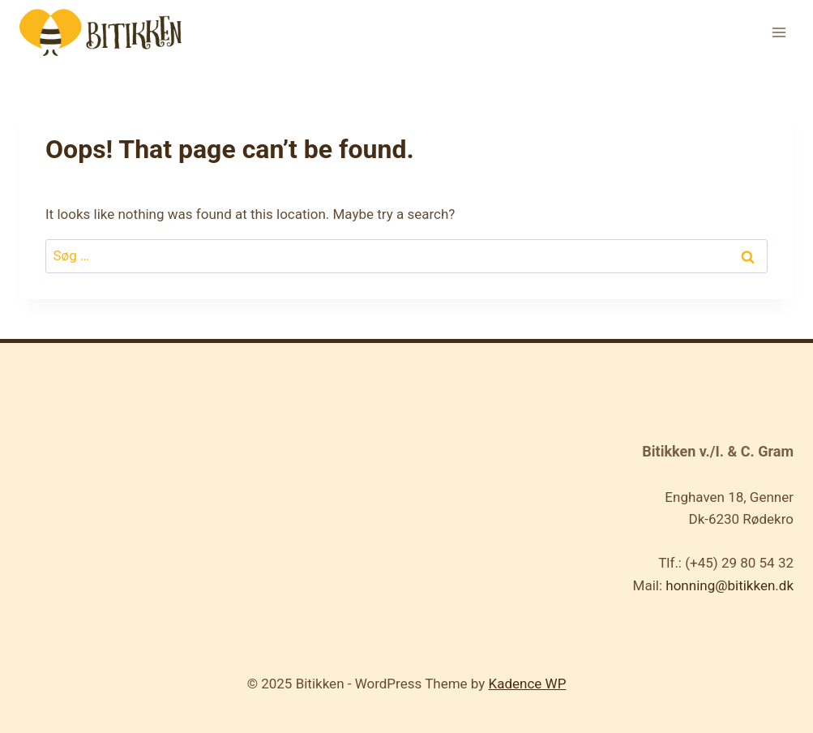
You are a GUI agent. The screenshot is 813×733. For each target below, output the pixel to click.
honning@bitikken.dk (729, 585)
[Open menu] (779, 32)
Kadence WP (528, 683)
